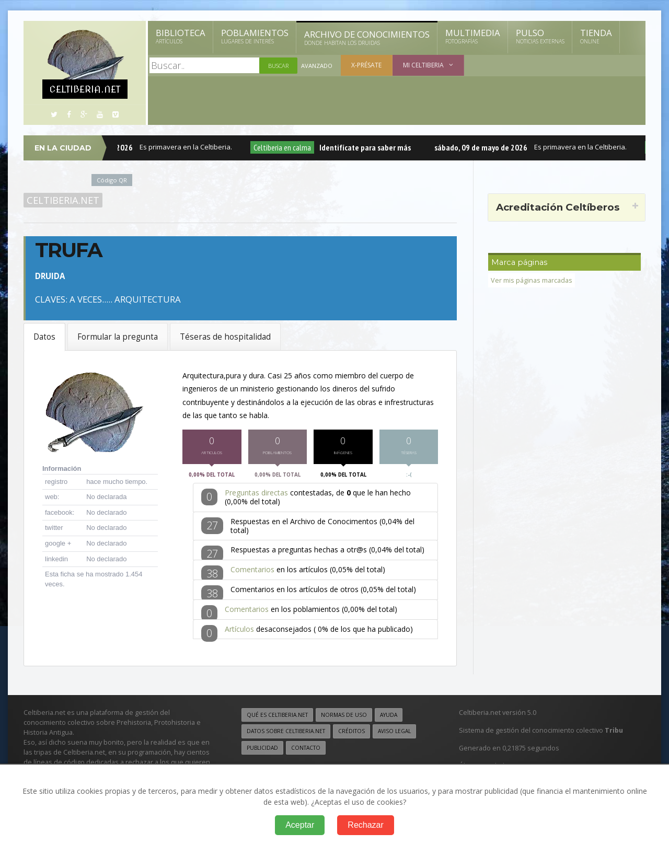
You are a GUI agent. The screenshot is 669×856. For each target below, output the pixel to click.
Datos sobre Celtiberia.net (286, 733)
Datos (44, 336)
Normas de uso (344, 717)
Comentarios (252, 571)
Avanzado (316, 66)
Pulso (540, 36)
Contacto (305, 750)
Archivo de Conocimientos (367, 37)
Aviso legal (394, 733)
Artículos (239, 631)
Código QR (112, 180)
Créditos (351, 733)
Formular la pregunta (117, 336)
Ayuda (388, 717)
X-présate (366, 65)
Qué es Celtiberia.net (277, 717)
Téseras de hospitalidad (225, 336)
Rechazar (365, 824)
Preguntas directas (256, 495)
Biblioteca (180, 36)
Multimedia (472, 36)
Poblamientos (255, 36)
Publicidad (262, 750)
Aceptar (299, 824)
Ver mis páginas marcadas (531, 280)
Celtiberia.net (63, 200)
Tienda (596, 36)
